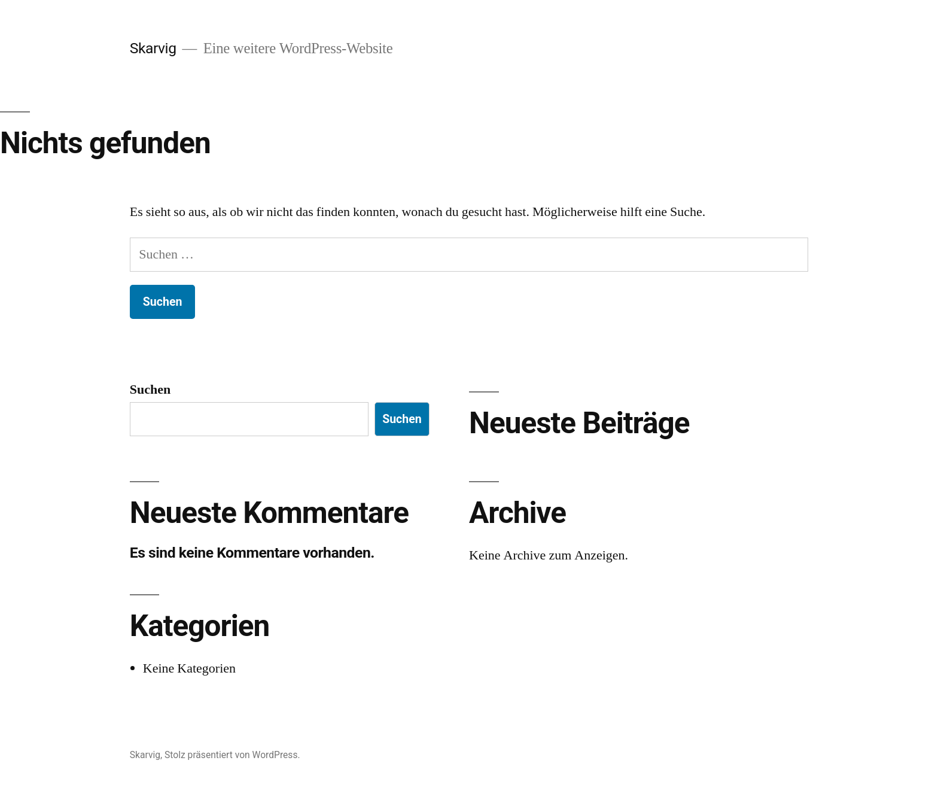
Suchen (150, 389)
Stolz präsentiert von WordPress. (232, 755)
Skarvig (153, 48)
